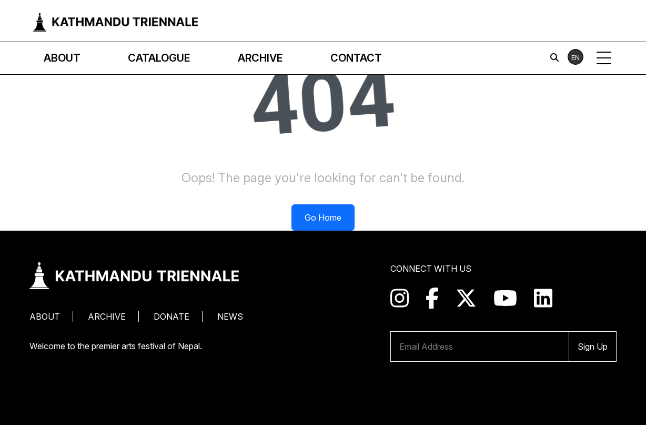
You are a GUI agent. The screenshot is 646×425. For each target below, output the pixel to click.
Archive (107, 316)
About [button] (62, 58)
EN (575, 57)
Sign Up (593, 346)
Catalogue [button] (159, 58)
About (44, 316)
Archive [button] (260, 58)
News (230, 316)
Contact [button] (356, 58)
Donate (171, 316)
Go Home (323, 217)
